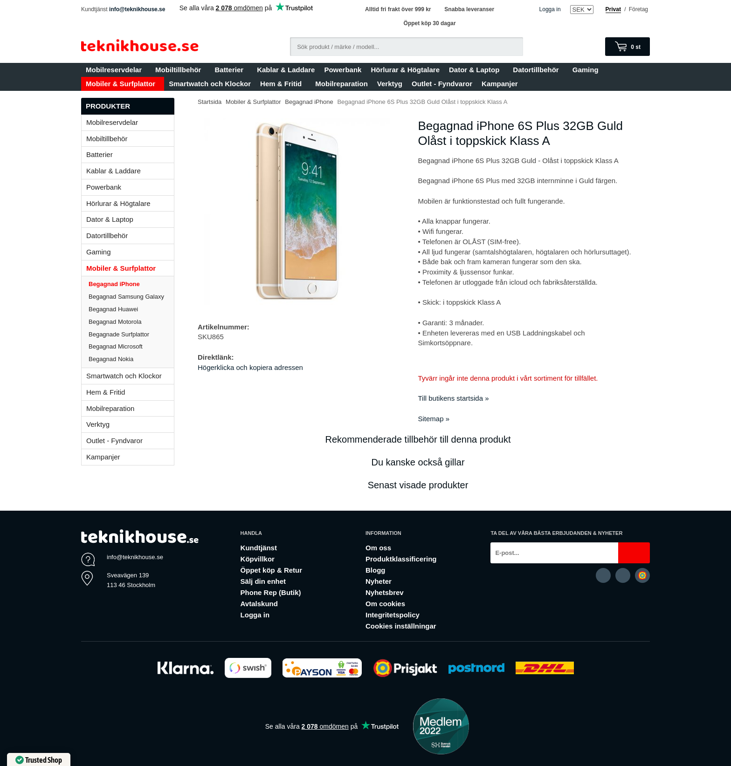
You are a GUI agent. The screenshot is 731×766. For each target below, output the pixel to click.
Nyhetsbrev (385, 592)
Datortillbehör (538, 70)
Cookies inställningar (401, 626)
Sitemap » (434, 419)
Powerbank (342, 70)
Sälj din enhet (263, 581)
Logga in (550, 9)
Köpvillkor (258, 559)
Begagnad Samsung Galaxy (126, 296)
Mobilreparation (341, 84)
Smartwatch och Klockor (210, 84)
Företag (638, 9)
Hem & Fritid (283, 84)
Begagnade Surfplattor (119, 334)
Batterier (231, 70)
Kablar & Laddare (286, 70)
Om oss (378, 548)
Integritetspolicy (393, 615)
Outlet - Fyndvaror (442, 84)
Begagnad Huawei (113, 309)
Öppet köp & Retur (272, 570)
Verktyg (389, 84)
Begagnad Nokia (111, 359)
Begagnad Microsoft (116, 346)
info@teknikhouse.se (137, 9)
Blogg (376, 570)
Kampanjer (500, 84)
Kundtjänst (259, 548)
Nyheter (379, 581)
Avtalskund (259, 604)
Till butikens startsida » (453, 398)
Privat (613, 9)
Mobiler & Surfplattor (122, 84)
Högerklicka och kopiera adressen (250, 367)
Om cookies (385, 604)
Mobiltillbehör (180, 70)
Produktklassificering (401, 559)
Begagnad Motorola (115, 321)
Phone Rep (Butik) (271, 592)
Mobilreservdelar (116, 70)
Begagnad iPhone (114, 283)
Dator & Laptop (476, 70)
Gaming (587, 70)
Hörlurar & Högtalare (405, 70)
